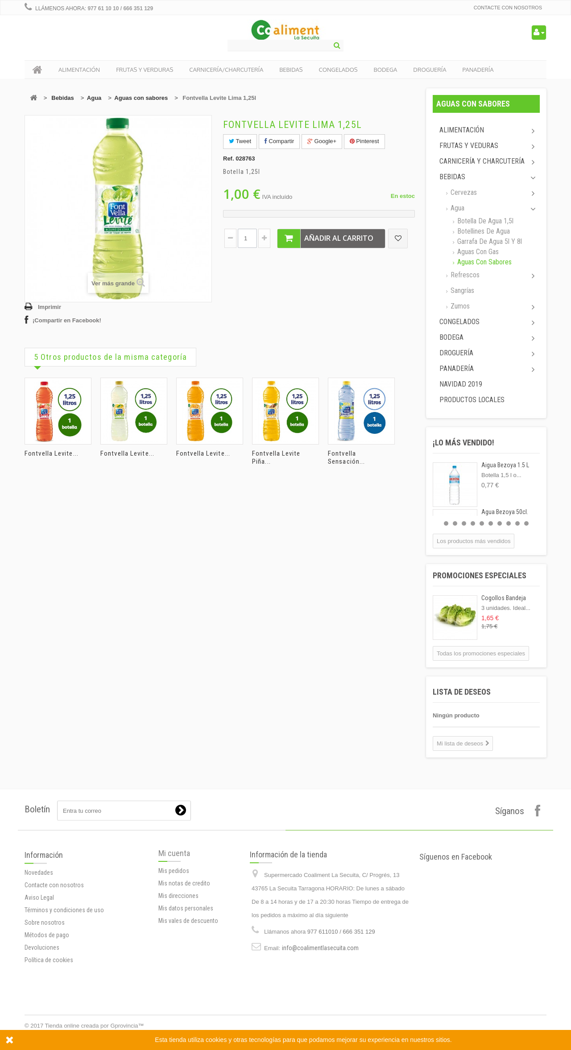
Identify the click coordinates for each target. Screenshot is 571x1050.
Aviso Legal (39, 977)
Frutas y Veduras (468, 145)
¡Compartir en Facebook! (67, 320)
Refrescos (464, 275)
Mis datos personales (185, 963)
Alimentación (461, 130)
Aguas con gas (477, 251)
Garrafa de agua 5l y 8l (488, 241)
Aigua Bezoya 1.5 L (505, 465)
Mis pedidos (173, 926)
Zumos (459, 306)
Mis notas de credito (184, 938)
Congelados (459, 321)
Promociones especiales (479, 575)
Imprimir (49, 307)
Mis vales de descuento (188, 976)
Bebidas (62, 98)
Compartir (279, 141)
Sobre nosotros (45, 1002)
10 (526, 523)
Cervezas (463, 192)
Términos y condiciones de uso (64, 989)
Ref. (228, 158)
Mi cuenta (174, 908)
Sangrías (461, 290)
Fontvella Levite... (52, 453)
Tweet (240, 141)
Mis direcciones (178, 951)
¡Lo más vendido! (463, 442)
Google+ (321, 141)
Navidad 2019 (460, 384)
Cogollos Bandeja (503, 597)
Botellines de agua (482, 231)
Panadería (456, 368)
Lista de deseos (462, 691)
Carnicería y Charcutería (482, 161)
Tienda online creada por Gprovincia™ (94, 1025)
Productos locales (472, 399)
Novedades (39, 952)
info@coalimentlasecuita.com (320, 1021)
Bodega (451, 337)
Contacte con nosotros (508, 7)
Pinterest (364, 141)
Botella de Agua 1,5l (484, 221)
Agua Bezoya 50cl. (504, 511)
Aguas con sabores (141, 98)
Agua (94, 98)
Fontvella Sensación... (346, 457)
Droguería (456, 353)
